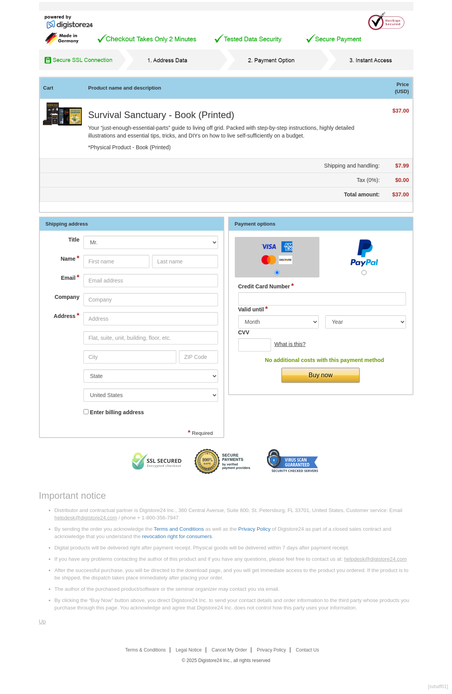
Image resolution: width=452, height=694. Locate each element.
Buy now (320, 375)
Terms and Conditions (179, 529)
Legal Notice (188, 650)
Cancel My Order (229, 650)
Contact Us (307, 650)
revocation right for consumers (177, 536)
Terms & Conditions (145, 650)
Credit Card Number (266, 286)
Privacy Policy (254, 529)
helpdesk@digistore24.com (86, 518)
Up (42, 621)
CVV (244, 332)
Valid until (253, 309)
